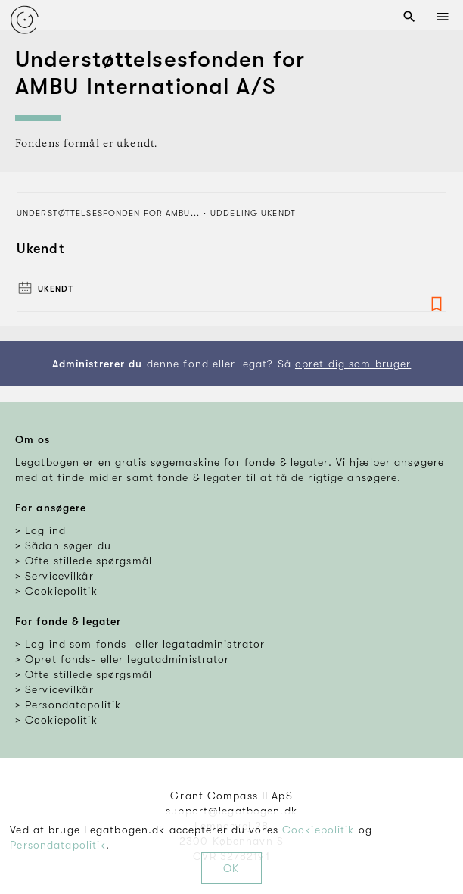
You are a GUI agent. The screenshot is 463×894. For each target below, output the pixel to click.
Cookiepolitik (318, 830)
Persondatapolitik (58, 845)
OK (231, 868)
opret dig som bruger (353, 364)
